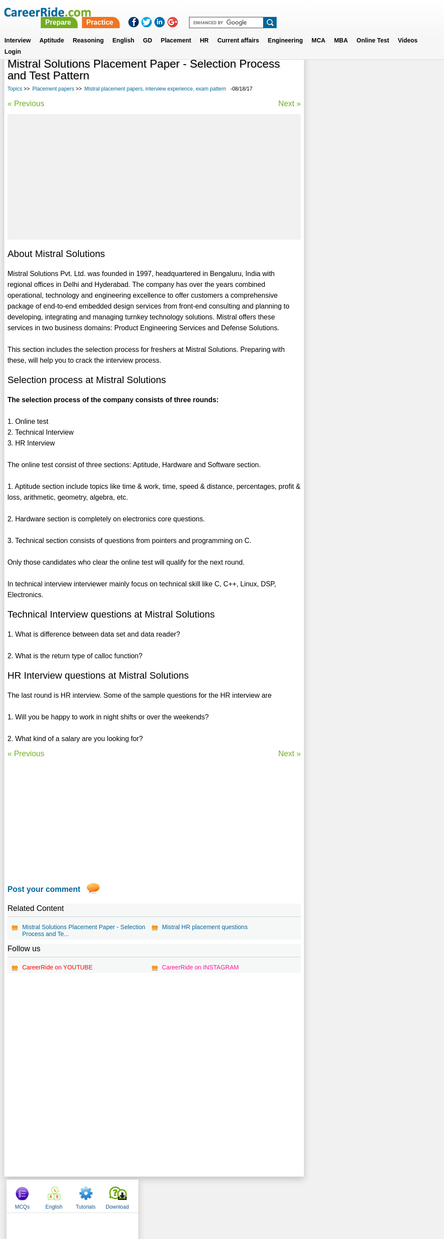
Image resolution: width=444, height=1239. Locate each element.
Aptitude (51, 29)
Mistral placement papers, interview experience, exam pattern (155, 89)
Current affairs (238, 29)
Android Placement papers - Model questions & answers (358, 246)
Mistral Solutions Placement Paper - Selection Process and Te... (83, 930)
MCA (319, 29)
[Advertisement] (153, 176)
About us (143, 1193)
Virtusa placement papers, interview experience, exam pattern (360, 223)
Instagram (317, 1193)
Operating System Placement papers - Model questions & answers (363, 315)
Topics (14, 89)
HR (204, 29)
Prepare (221, 12)
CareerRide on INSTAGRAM (200, 967)
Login (12, 41)
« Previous (25, 103)
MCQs (321, 78)
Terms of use (218, 1193)
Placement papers (54, 89)
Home (115, 1193)
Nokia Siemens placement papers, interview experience (370, 292)
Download (416, 78)
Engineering (285, 29)
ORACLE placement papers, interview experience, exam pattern (362, 269)
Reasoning (88, 29)
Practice (262, 12)
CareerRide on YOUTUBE (57, 967)
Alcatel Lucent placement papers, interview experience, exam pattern (370, 338)
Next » (289, 103)
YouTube (283, 1193)
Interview (17, 29)
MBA (341, 29)
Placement (176, 29)
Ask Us (253, 1193)
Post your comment (43, 889)
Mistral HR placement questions (205, 927)
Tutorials (385, 78)
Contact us (178, 1193)
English (123, 29)
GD (147, 29)
